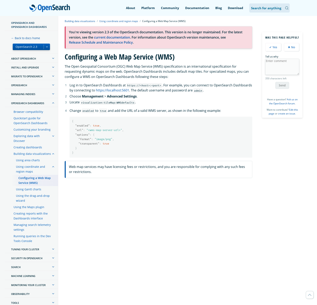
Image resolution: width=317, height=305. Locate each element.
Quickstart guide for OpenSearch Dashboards (31, 120)
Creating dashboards (28, 147)
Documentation (197, 8)
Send (282, 85)
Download (235, 8)
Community (170, 8)
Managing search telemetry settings (32, 227)
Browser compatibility (28, 112)
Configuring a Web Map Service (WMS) (34, 180)
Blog (218, 8)
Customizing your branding (32, 129)
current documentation (112, 37)
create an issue (286, 113)
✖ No (291, 47)
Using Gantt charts (28, 189)
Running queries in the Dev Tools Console (32, 238)
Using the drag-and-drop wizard (33, 198)
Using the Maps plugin (29, 207)
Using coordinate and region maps (30, 169)
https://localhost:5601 (112, 90)
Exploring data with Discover (27, 138)
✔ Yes (273, 47)
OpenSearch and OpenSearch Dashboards (29, 25)
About (130, 8)
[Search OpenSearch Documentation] (269, 8)
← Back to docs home (25, 38)
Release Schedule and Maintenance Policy (101, 42)
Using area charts (28, 160)
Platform (148, 8)
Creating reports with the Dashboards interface (31, 216)
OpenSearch (51, 8)
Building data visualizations (32, 154)
